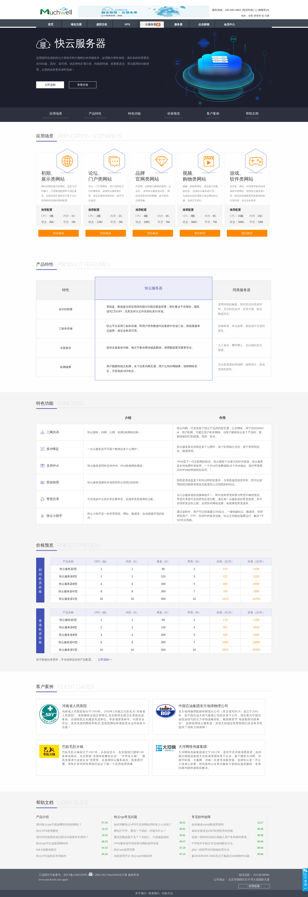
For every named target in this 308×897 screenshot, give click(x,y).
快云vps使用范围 (124, 849)
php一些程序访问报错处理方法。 (212, 849)
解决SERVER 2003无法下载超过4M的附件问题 (220, 855)
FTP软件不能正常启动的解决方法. (212, 843)
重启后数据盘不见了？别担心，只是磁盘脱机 (141, 837)
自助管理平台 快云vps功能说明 (133, 855)
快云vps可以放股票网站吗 (52, 843)
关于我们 (140, 893)
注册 (267, 15)
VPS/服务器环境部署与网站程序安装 (136, 843)
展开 (305, 879)
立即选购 (50, 84)
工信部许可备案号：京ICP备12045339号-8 (64, 874)
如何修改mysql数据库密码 (208, 824)
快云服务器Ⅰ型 (68, 568)
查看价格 (82, 84)
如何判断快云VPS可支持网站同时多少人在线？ (143, 824)
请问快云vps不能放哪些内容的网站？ (59, 824)
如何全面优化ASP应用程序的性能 (212, 830)
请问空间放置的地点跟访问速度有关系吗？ (62, 837)
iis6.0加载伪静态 (46, 849)
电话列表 (248, 9)
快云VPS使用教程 (47, 830)
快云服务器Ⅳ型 (68, 591)
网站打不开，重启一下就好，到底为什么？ (140, 830)
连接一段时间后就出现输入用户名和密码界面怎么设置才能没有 (221, 837)
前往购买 (58, 233)
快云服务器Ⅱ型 (68, 576)
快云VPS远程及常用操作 (51, 855)
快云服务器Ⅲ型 (68, 583)
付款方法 (167, 893)
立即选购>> (105, 659)
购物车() (263, 9)
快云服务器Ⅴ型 (68, 598)
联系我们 (154, 893)
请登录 (257, 15)
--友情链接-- (254, 886)
